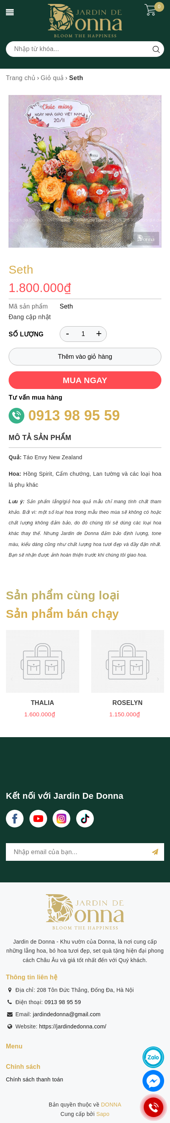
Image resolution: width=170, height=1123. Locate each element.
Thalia (42, 702)
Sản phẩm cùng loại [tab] (63, 595)
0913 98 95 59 (74, 415)
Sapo (103, 1114)
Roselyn (127, 702)
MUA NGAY (85, 380)
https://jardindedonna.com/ (73, 1026)
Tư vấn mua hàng (35, 397)
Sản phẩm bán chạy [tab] (62, 613)
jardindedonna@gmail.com (67, 1014)
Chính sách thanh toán (34, 1079)
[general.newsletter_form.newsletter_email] (85, 852)
